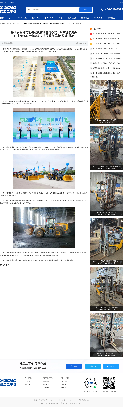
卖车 (60, 17)
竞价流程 (64, 381)
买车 (11, 17)
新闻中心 (13, 2)
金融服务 (85, 17)
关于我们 (3, 2)
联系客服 (111, 366)
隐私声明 (46, 387)
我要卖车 (93, 366)
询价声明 (64, 387)
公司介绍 (27, 381)
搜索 (85, 10)
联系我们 (27, 384)
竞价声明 (64, 384)
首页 (2, 17)
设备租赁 (72, 17)
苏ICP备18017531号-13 (74, 403)
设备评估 (36, 17)
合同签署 (112, 17)
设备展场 (98, 17)
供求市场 (49, 17)
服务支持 (46, 381)
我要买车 (74, 366)
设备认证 (22, 17)
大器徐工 (14, 23)
